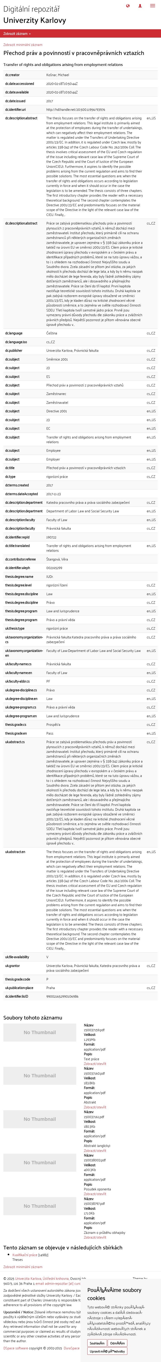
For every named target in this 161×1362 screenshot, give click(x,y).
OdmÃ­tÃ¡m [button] (117, 1343)
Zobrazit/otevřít (95, 1063)
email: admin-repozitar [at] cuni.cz (60, 1283)
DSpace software (15, 1348)
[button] (128, 6)
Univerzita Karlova (28, 1278)
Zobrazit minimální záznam (23, 44)
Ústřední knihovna (56, 1278)
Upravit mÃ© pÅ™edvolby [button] (107, 1351)
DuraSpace (72, 1348)
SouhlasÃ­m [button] (97, 1343)
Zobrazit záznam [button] (17, 33)
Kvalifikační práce (24, 1254)
